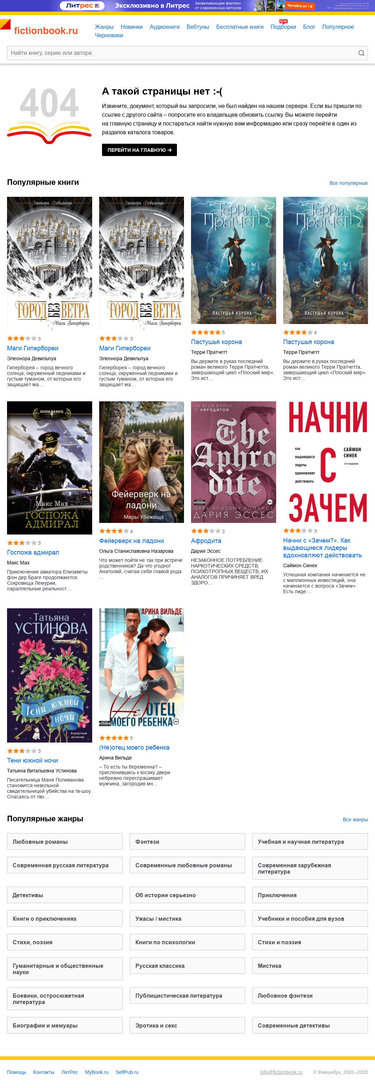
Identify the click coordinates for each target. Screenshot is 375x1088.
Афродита (206, 540)
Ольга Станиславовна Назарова (136, 551)
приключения (277, 895)
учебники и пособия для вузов (301, 919)
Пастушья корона (216, 341)
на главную (137, 150)
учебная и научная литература (301, 842)
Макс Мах (18, 562)
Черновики (109, 35)
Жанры (104, 27)
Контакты (43, 1072)
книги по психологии (165, 942)
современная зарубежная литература (294, 868)
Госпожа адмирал (33, 552)
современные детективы (294, 1026)
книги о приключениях (45, 919)
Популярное (338, 27)
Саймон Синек (300, 565)
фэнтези (147, 842)
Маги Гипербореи (32, 348)
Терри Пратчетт (209, 352)
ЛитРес (70, 1072)
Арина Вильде (115, 757)
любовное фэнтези (285, 996)
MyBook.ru (97, 1072)
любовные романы (40, 842)
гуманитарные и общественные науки (58, 969)
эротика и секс (156, 1026)
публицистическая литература (178, 996)
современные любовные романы (183, 865)
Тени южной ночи (32, 760)
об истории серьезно (165, 895)
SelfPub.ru (126, 1072)
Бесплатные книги (240, 27)
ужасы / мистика (158, 919)
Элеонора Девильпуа (31, 358)
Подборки (283, 27)
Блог (309, 27)
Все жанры (355, 819)
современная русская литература (61, 865)
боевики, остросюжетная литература (48, 999)
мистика (269, 966)
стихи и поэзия (279, 942)
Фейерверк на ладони (131, 540)
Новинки (132, 27)
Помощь (16, 1072)
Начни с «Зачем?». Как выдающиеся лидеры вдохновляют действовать (322, 548)
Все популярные (349, 183)
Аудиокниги (165, 27)
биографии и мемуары (45, 1026)
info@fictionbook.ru (281, 1072)
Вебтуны (197, 27)
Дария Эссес (206, 551)
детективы (28, 895)
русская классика (160, 966)
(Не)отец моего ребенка (134, 747)
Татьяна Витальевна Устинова (42, 770)
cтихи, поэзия (32, 942)
